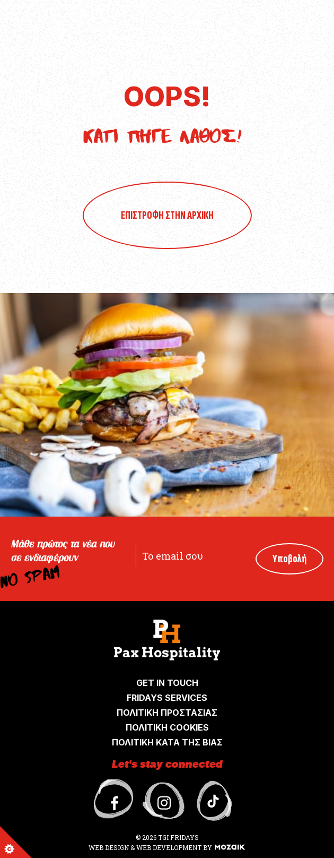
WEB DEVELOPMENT (168, 847)
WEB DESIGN (109, 847)
